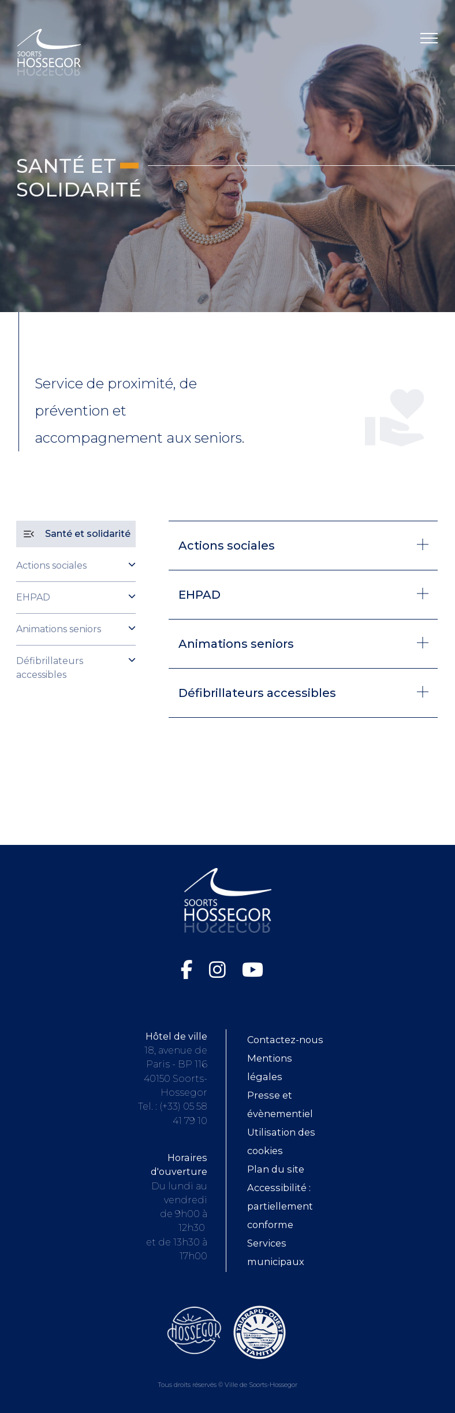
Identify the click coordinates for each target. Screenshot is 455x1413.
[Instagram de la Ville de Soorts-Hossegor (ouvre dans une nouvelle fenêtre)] (219, 969)
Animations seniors (58, 629)
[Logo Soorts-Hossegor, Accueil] (49, 51)
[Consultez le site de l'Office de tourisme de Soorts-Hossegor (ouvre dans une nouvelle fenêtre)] (194, 1330)
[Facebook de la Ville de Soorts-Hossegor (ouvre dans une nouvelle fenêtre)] (189, 969)
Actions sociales (51, 565)
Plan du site (275, 1169)
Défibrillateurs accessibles (49, 667)
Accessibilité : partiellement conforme (280, 1206)
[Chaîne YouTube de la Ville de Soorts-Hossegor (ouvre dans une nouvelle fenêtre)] (252, 969)
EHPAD (33, 597)
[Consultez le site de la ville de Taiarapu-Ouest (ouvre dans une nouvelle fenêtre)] (259, 1331)
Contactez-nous (285, 1039)
